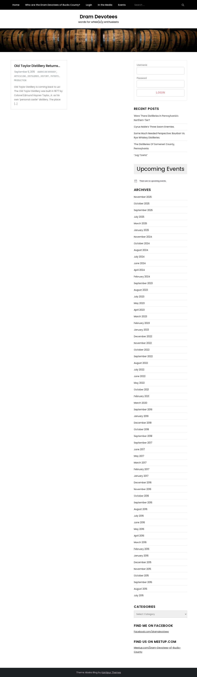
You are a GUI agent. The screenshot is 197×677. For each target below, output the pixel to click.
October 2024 (142, 243)
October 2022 (141, 349)
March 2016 (140, 542)
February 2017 (141, 469)
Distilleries (33, 76)
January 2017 (141, 476)
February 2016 (141, 549)
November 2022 (143, 343)
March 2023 (140, 316)
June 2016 (139, 522)
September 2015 (143, 582)
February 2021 (141, 396)
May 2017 (139, 456)
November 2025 (143, 196)
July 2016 (139, 515)
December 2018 (143, 422)
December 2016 (143, 482)
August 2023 (141, 290)
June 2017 (139, 449)
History (45, 76)
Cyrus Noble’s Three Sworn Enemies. (154, 126)
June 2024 (140, 263)
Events (122, 4)
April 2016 (139, 535)
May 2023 (139, 303)
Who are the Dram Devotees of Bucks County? (52, 4)
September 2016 (143, 502)
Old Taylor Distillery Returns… (37, 66)
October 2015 (141, 575)
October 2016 (141, 495)
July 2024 (139, 256)
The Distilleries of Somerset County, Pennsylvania (154, 146)
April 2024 (139, 270)
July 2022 (139, 369)
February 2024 (142, 276)
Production (20, 80)
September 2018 (143, 436)
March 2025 (140, 223)
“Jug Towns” (141, 155)
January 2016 (141, 555)
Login (89, 4)
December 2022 (143, 336)
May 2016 (139, 529)
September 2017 (143, 442)
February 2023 (142, 323)
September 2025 (143, 210)
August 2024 (141, 250)
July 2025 (139, 216)
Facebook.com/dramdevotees (151, 631)
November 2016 (142, 489)
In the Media (105, 4)
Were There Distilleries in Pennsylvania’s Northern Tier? (156, 118)
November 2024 (143, 236)
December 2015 (142, 562)
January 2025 (141, 230)
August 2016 (140, 509)
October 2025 (141, 203)
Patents (55, 76)
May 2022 (139, 383)
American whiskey (46, 72)
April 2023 (139, 309)
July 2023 (139, 296)
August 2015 (140, 588)
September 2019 (143, 409)
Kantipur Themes (111, 672)
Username (142, 65)
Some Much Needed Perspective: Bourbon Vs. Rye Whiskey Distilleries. (159, 135)
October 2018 (141, 429)
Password (142, 78)
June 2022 (139, 376)
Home (15, 4)
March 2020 (140, 402)
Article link (20, 76)
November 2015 (142, 569)
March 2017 (140, 462)
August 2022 (141, 363)
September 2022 (143, 356)
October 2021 (141, 389)
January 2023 (141, 329)
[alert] (160, 181)
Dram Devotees (98, 16)
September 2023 (143, 283)
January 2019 (141, 416)
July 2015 (139, 595)
